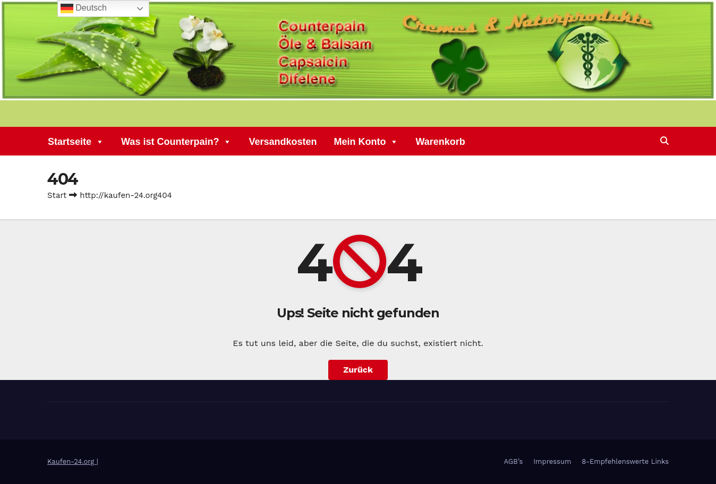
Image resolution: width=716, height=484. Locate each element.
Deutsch (84, 8)
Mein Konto (366, 143)
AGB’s (513, 461)
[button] (664, 141)
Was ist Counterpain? (176, 143)
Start (56, 195)
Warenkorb (440, 143)
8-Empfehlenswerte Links (625, 461)
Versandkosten (283, 143)
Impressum (552, 461)
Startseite (76, 143)
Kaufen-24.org (72, 461)
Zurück (358, 370)
